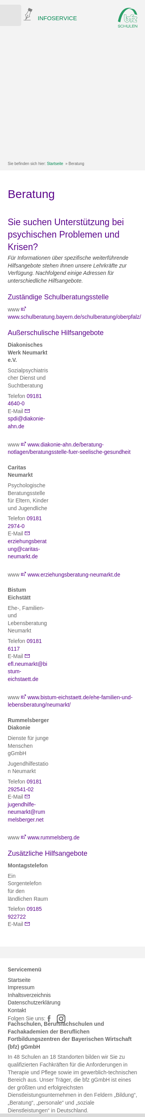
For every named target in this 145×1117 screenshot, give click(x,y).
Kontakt (17, 1010)
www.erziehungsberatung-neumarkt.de (73, 575)
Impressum (21, 987)
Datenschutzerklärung (34, 1002)
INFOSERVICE (57, 18)
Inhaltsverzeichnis (29, 995)
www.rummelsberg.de (53, 837)
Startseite (55, 164)
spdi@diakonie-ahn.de (26, 422)
